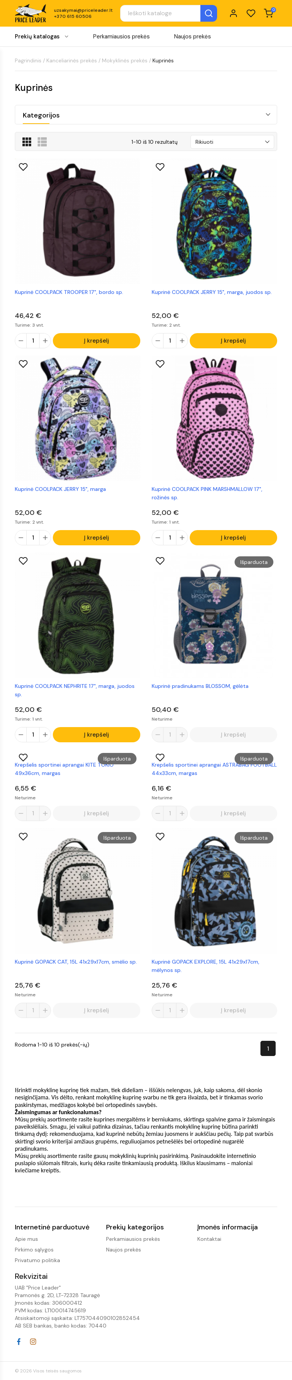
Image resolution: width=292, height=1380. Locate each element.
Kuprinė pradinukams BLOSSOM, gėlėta (200, 686)
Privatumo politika (37, 1260)
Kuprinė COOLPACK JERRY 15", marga (60, 489)
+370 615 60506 (73, 16)
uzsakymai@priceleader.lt (83, 10)
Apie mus (26, 1238)
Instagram (33, 1341)
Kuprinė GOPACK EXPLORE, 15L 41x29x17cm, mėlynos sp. (205, 967)
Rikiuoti (204, 141)
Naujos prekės (192, 36)
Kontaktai (209, 1238)
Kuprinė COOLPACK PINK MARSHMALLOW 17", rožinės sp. (207, 493)
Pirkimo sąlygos (34, 1249)
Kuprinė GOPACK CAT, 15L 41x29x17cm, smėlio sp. (76, 963)
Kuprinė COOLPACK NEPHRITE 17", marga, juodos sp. (75, 691)
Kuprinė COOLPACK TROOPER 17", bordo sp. (69, 292)
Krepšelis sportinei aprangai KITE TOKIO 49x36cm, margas (64, 770)
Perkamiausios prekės (121, 36)
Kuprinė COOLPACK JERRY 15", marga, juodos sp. (212, 292)
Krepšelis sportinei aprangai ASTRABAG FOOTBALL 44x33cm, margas (214, 770)
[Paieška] (168, 13)
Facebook (18, 1341)
